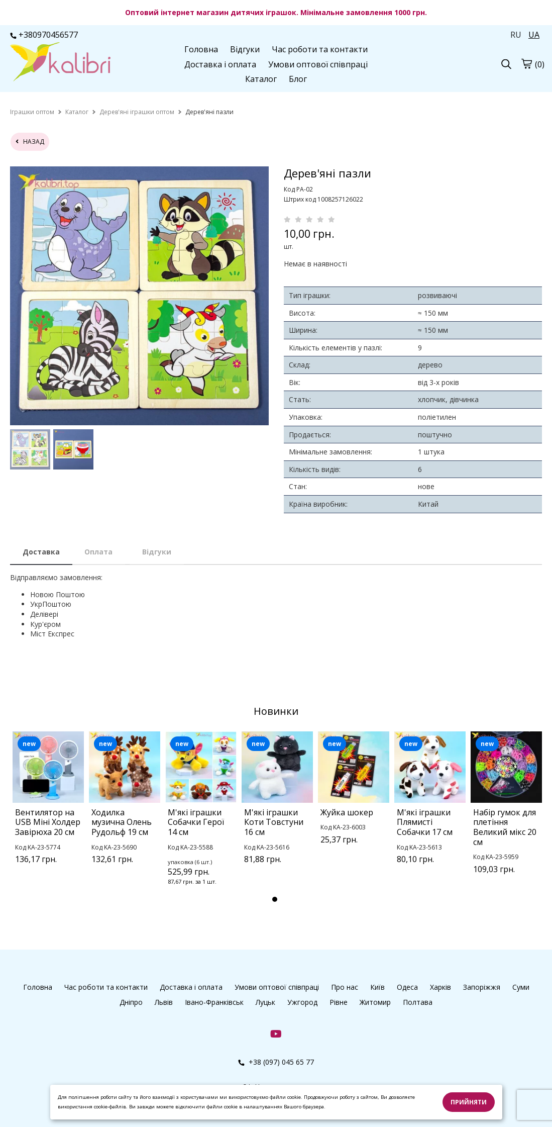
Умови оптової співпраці (318, 64)
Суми (520, 987)
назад (30, 141)
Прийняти (469, 1102)
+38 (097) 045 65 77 (276, 1062)
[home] (32, 112)
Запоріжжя (481, 987)
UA (533, 34)
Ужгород (302, 1002)
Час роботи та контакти (320, 49)
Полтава (417, 1002)
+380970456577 (44, 34)
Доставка (41, 551)
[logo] (60, 62)
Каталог (261, 78)
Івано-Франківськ (214, 1002)
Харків (440, 987)
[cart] (526, 63)
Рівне (338, 1002)
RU (515, 34)
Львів (164, 1002)
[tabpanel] (48, 810)
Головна (201, 49)
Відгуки (245, 49)
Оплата (98, 551)
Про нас (344, 987)
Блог (298, 78)
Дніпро (131, 1002)
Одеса (407, 987)
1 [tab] (274, 899)
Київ (377, 987)
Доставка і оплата (220, 64)
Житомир (375, 1002)
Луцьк (265, 1002)
